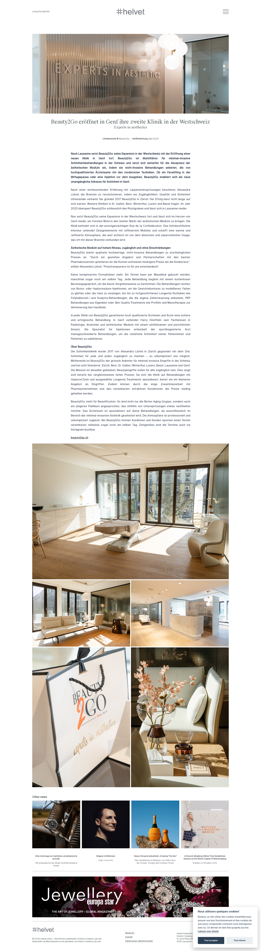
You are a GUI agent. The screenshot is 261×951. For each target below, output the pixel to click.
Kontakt (129, 937)
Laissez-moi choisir (208, 931)
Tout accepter (211, 940)
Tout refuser (240, 940)
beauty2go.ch (79, 438)
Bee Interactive (53, 942)
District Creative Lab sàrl (89, 939)
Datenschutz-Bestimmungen (139, 941)
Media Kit (129, 933)
